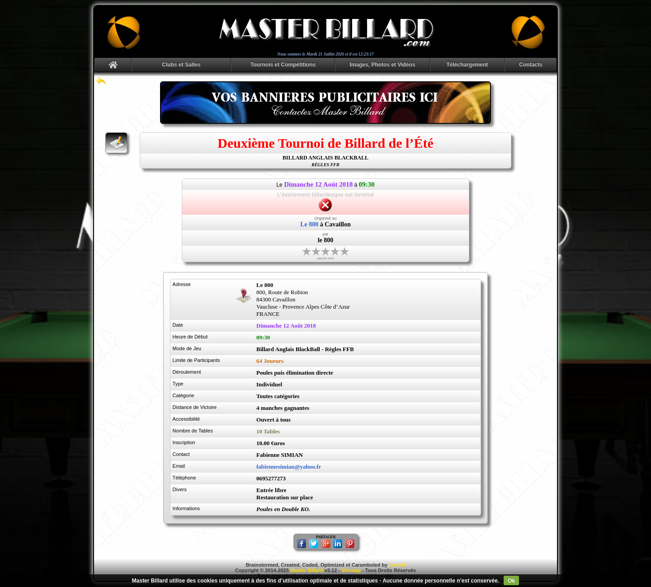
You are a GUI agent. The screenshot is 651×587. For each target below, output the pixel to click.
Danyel (397, 565)
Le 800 (309, 224)
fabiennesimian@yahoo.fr (288, 466)
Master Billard (306, 570)
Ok (511, 581)
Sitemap (351, 570)
